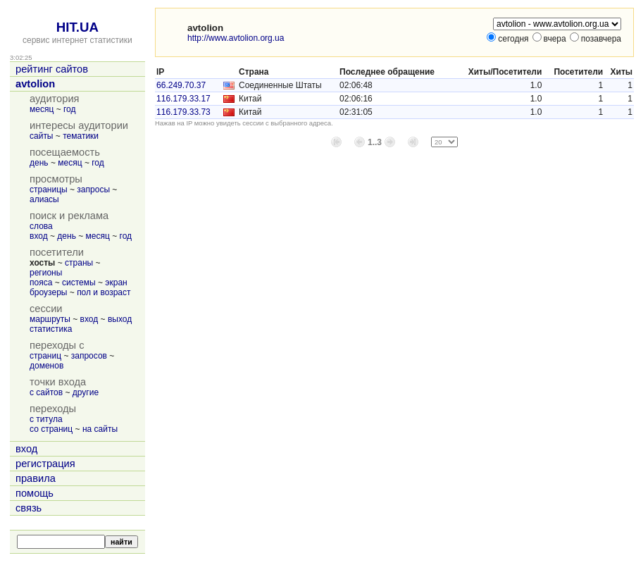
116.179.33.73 (183, 112)
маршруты (50, 319)
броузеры (48, 292)
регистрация (45, 463)
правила (35, 478)
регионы (46, 273)
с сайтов (46, 392)
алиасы (44, 199)
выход (120, 319)
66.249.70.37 (181, 85)
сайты (42, 136)
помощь (34, 493)
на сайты (100, 429)
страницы (49, 189)
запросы (93, 189)
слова (41, 226)
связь (28, 508)
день (39, 163)
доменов (46, 366)
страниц (45, 356)
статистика (51, 329)
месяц (42, 109)
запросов (89, 356)
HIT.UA (77, 27)
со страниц (51, 429)
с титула (46, 419)
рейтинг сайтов (51, 69)
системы (79, 282)
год (69, 109)
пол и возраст (103, 292)
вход (39, 236)
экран (116, 282)
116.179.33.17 (183, 99)
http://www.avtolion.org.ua (235, 38)
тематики (81, 136)
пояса (41, 282)
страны (79, 263)
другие (86, 392)
